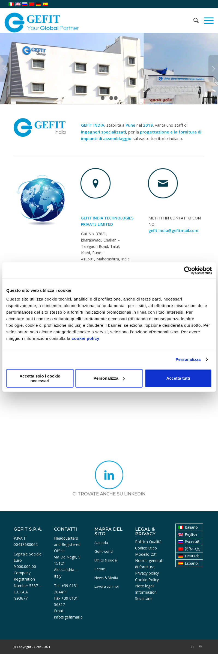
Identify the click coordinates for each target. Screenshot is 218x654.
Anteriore (5, 68)
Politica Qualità (148, 541)
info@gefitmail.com (71, 617)
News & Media (106, 577)
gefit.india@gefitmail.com (173, 230)
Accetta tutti (178, 378)
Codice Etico (146, 548)
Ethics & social (106, 560)
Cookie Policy (147, 579)
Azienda (101, 542)
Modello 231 (146, 554)
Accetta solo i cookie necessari (39, 378)
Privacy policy (147, 573)
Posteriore (213, 68)
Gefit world (103, 551)
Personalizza (188, 359)
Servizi (100, 568)
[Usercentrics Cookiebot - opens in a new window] (188, 270)
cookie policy (86, 338)
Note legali (144, 585)
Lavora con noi (106, 586)
